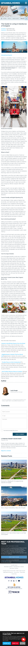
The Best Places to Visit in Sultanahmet (11, 362)
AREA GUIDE (16, 18)
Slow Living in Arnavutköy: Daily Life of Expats (13, 508)
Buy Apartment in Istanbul (19, 566)
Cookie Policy (14, 573)
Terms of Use (16, 572)
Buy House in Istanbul (14, 568)
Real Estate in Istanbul (8, 566)
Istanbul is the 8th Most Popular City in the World (13, 343)
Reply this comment (6, 450)
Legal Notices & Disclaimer (8, 572)
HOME (4, 18)
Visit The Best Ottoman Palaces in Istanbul (12, 371)
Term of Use (15, 430)
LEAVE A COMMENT (19, 434)
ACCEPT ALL (7, 643)
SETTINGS (22, 643)
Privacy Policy (22, 572)
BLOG (9, 18)
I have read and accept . (10, 430)
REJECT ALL (15, 643)
